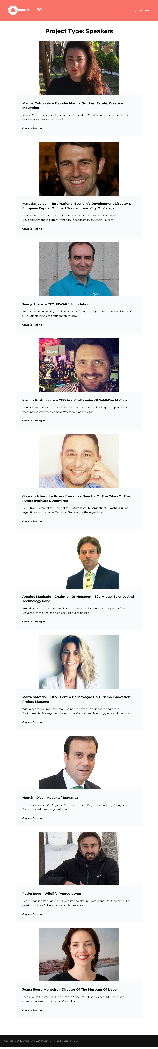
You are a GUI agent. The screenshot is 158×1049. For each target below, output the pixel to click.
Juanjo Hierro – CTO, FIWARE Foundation (55, 305)
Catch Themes (70, 1043)
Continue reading (34, 128)
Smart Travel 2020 (32, 1043)
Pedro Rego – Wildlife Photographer (51, 895)
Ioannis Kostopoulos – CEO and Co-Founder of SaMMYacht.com (74, 401)
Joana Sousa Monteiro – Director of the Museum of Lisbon (70, 991)
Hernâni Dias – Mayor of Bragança (50, 799)
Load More (79, 1029)
